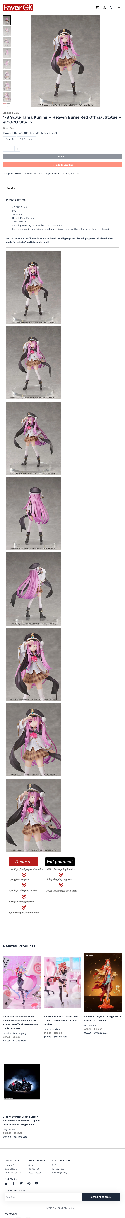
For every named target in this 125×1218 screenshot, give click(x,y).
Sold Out (62, 156)
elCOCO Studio (11, 113)
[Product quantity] (12, 149)
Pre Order (38, 173)
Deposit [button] (9, 139)
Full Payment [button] (26, 139)
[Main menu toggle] (119, 7)
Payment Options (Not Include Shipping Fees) (30, 133)
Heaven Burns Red (60, 173)
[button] (111, 7)
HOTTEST (19, 173)
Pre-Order (75, 173)
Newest (29, 173)
